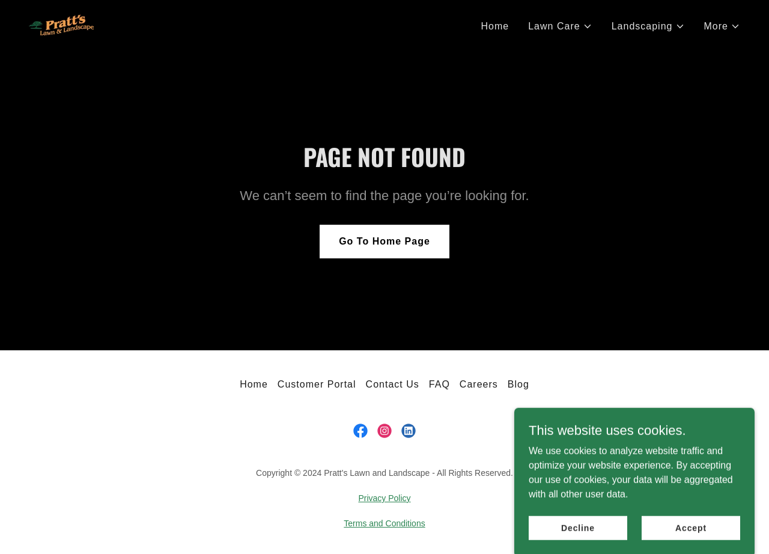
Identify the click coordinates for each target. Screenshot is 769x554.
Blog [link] (518, 384)
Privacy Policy (384, 498)
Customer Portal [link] (317, 384)
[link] (61, 24)
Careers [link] (479, 384)
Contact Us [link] (392, 384)
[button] (560, 26)
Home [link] (495, 26)
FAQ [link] (439, 384)
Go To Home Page (384, 241)
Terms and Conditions (384, 523)
